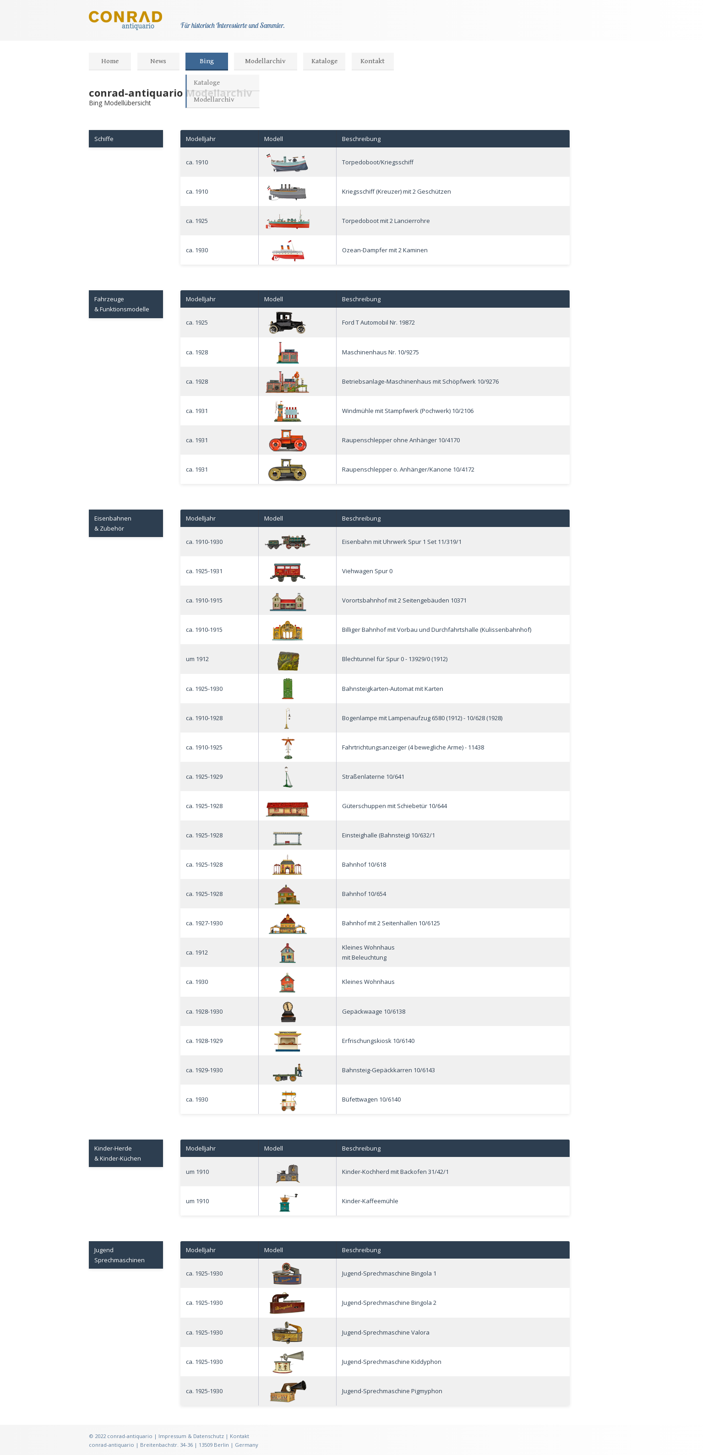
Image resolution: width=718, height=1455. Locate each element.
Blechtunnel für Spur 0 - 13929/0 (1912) (394, 659)
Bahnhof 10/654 (364, 894)
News (158, 61)
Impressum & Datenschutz (191, 1436)
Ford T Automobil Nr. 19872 (378, 322)
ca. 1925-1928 (204, 806)
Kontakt (372, 61)
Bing (207, 61)
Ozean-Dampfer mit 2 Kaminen (385, 250)
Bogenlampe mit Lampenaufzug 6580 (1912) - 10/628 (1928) (422, 718)
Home (110, 61)
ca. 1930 (197, 250)
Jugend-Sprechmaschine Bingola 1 (389, 1273)
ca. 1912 (197, 952)
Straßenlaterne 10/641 (373, 776)
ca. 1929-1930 (204, 1070)
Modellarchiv (265, 61)
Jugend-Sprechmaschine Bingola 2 (389, 1302)
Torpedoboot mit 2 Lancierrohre (386, 221)
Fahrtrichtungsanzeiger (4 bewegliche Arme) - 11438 (413, 747)
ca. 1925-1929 (204, 776)
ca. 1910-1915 (204, 600)
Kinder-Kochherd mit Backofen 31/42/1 (395, 1171)
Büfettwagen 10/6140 (371, 1099)
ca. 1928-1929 (204, 1041)
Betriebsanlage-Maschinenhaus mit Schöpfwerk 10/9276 (420, 381)
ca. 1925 (197, 221)
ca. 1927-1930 (204, 923)
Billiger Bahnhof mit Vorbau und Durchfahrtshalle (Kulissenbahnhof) (436, 629)
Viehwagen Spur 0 (367, 571)
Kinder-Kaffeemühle (370, 1201)
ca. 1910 (197, 162)
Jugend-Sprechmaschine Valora (386, 1332)
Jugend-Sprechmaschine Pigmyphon (392, 1391)
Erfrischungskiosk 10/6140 (378, 1041)
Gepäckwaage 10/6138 (373, 1011)
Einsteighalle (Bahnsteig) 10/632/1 (388, 835)
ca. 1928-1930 (204, 1011)
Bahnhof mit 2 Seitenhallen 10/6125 (391, 923)
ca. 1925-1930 (204, 688)
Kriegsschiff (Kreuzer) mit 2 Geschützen (396, 191)
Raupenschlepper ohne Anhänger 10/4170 (401, 440)
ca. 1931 (197, 411)
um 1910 (197, 1171)
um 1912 (197, 659)
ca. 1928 (197, 352)
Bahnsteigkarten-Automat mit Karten (392, 688)
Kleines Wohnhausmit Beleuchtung (368, 952)
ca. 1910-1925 (204, 747)
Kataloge (324, 61)
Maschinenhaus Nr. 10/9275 (380, 352)
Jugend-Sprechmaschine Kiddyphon (391, 1361)
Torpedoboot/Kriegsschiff (377, 162)
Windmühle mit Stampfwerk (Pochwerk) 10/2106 (407, 411)
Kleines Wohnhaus (368, 981)
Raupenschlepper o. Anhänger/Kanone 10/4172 (408, 469)
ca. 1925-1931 (204, 571)
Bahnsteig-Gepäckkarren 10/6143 (388, 1070)
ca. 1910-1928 (204, 718)
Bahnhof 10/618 (364, 864)
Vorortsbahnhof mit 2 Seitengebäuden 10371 (404, 600)
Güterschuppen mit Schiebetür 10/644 (394, 806)
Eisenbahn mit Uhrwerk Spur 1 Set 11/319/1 (402, 541)
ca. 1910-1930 (204, 541)
